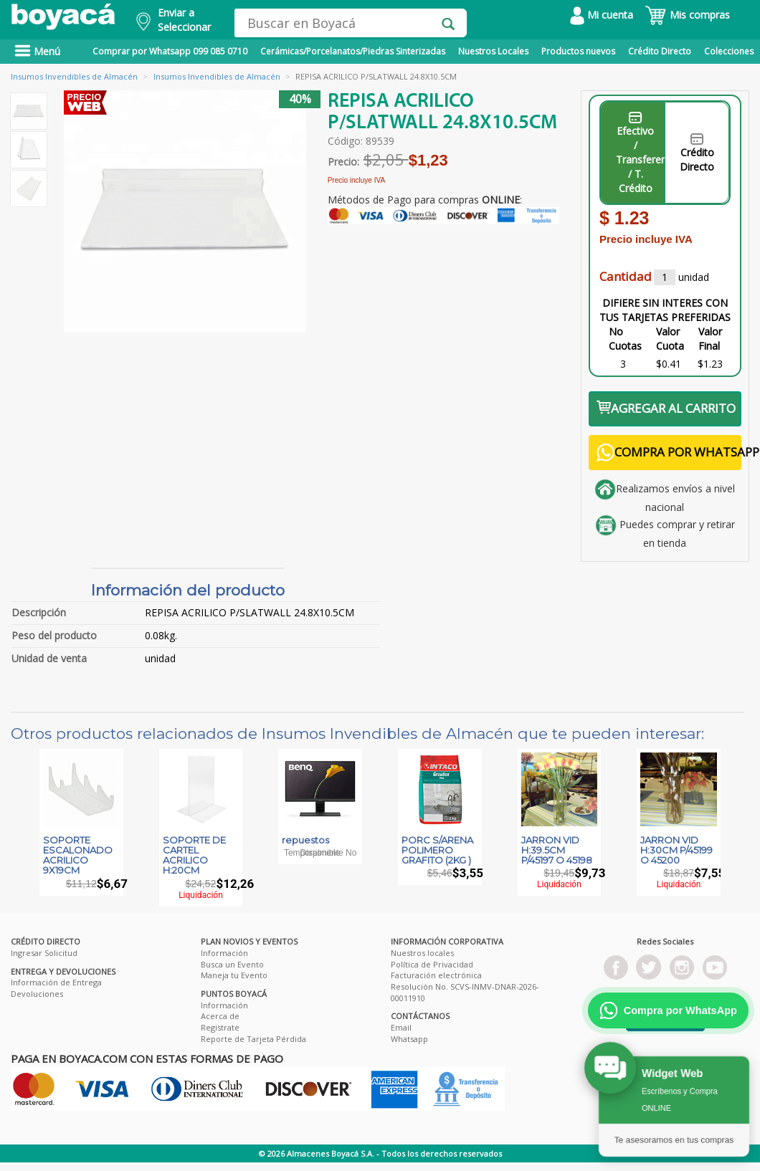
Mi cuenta (601, 14)
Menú (37, 51)
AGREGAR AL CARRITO (666, 408)
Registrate (220, 1027)
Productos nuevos (578, 51)
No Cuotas (625, 339)
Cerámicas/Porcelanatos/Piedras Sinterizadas (352, 51)
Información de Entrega (56, 982)
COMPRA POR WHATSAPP (669, 453)
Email (401, 1027)
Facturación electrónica (436, 975)
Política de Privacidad (432, 964)
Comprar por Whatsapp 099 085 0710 (169, 51)
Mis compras (687, 14)
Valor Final (710, 339)
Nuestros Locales (493, 51)
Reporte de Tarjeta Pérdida (253, 1038)
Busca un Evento (232, 964)
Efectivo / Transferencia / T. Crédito (640, 153)
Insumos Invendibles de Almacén (74, 76)
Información (224, 952)
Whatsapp (409, 1038)
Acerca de (220, 1015)
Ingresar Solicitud (44, 952)
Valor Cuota (670, 339)
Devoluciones (37, 993)
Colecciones (729, 51)
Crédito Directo (659, 51)
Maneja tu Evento (234, 975)
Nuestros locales (422, 952)
